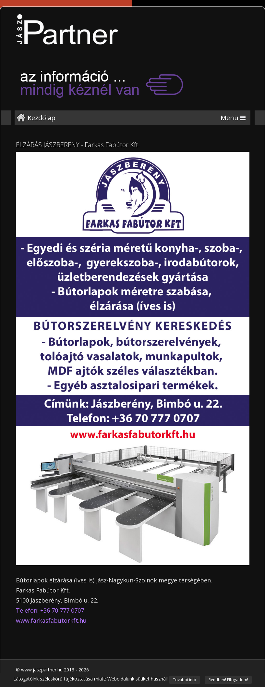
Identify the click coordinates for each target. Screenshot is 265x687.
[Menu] (233, 117)
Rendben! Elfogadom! (228, 679)
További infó (184, 679)
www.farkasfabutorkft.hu (51, 620)
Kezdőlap (41, 117)
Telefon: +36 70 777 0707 (50, 610)
